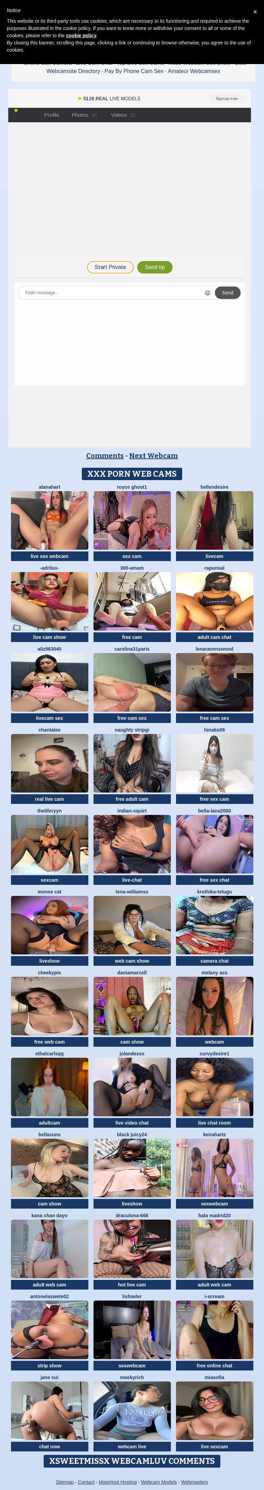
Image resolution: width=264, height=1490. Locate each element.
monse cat (49, 891)
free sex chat (214, 880)
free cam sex (132, 718)
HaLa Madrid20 (214, 1215)
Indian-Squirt (132, 811)
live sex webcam (49, 556)
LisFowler (132, 1296)
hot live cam (132, 1284)
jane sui (49, 1377)
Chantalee (49, 730)
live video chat (132, 1123)
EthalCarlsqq (49, 1053)
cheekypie (49, 972)
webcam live (132, 1446)
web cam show (132, 961)
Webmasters (194, 1482)
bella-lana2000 (214, 811)
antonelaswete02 (49, 1296)
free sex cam (214, 799)
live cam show (49, 637)
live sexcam (214, 1446)
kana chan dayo (49, 1215)
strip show (49, 1365)
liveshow (49, 961)
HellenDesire (214, 487)
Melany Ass (214, 972)
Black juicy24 (132, 1134)
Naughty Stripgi (131, 730)
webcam (214, 1042)
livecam (214, 556)
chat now (49, 1446)
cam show (132, 1042)
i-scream (214, 1296)
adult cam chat (214, 637)
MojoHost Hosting (118, 1482)
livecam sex (49, 718)
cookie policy (81, 35)
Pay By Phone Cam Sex (134, 71)
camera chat (214, 961)
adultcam (49, 1123)
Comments (105, 456)
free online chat (214, 1365)
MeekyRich (132, 1377)
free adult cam (132, 799)
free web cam (49, 1042)
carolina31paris (132, 649)
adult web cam (49, 1284)
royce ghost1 (132, 487)
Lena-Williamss (132, 891)
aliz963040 (49, 649)
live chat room (214, 1123)
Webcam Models (159, 1482)
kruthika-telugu (214, 891)
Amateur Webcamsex (194, 71)
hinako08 (214, 730)
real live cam (49, 799)
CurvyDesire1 (214, 1053)
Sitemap (65, 1482)
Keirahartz (214, 1134)
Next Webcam (153, 456)
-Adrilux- (49, 568)
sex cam (131, 556)
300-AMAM (132, 568)
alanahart (49, 487)
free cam (132, 637)
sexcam (49, 880)
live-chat (132, 880)
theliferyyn (49, 811)
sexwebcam (214, 1204)
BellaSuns (49, 1134)
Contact (86, 1482)
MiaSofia (214, 1377)
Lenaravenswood (214, 649)
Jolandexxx (132, 1053)
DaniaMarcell (132, 972)
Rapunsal (214, 568)
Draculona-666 (132, 1215)
